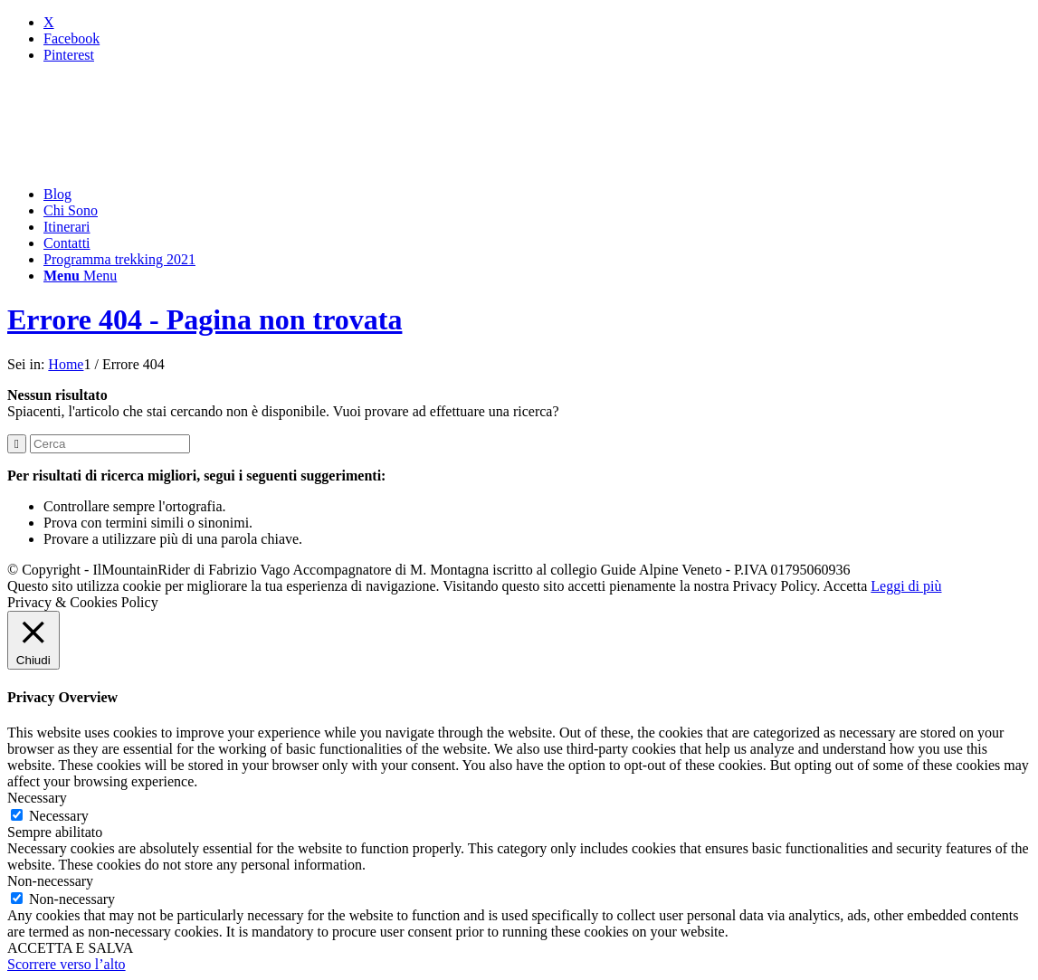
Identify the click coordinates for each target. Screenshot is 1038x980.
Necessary (59, 815)
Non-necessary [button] (50, 881)
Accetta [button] (845, 586)
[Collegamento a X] (48, 22)
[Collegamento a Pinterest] (68, 54)
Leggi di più (906, 586)
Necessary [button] (37, 797)
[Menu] (80, 275)
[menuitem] (537, 194)
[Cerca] (110, 443)
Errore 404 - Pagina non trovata (204, 319)
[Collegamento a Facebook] (71, 38)
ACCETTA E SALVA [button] (70, 948)
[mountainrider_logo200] (143, 163)
